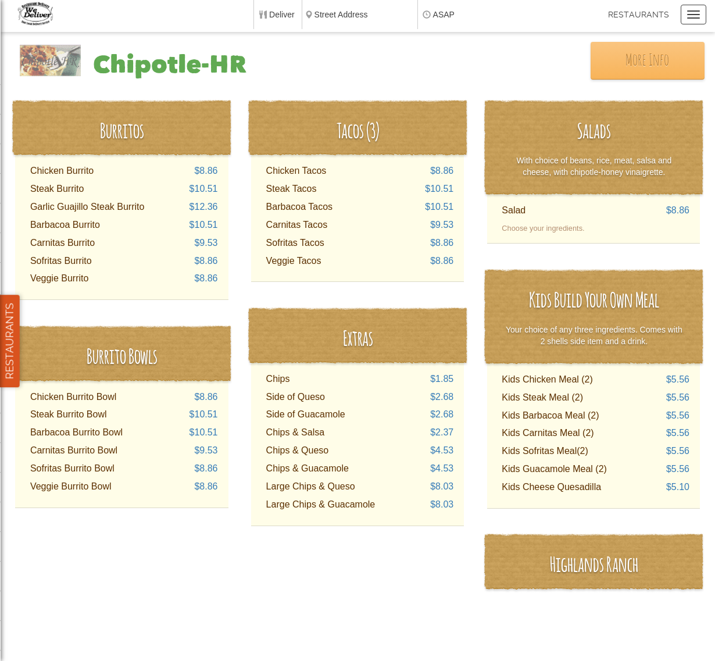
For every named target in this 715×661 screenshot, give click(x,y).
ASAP (444, 14)
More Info (647, 61)
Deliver (282, 14)
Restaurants (638, 14)
